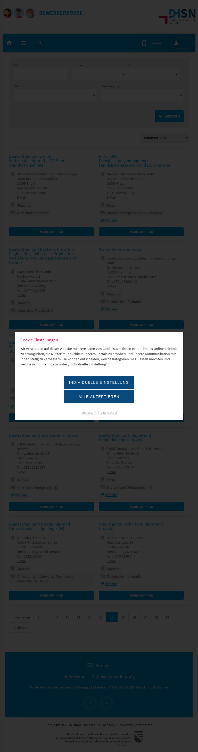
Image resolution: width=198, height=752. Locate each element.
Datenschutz (109, 413)
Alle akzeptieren (99, 397)
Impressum (88, 413)
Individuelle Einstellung (99, 383)
